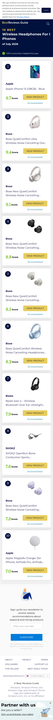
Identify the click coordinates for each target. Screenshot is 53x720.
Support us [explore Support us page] (41, 664)
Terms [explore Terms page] (44, 659)
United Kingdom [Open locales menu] (37, 676)
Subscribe (26, 637)
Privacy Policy (23, 17)
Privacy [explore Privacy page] (26, 659)
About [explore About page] (8, 659)
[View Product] (26, 84)
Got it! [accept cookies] (46, 10)
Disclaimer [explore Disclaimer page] (11, 664)
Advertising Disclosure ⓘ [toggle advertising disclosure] (13, 676)
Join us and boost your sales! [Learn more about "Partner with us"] (17, 714)
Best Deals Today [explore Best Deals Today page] (38, 668)
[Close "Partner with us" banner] (50, 703)
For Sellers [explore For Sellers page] (12, 668)
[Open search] (48, 23)
